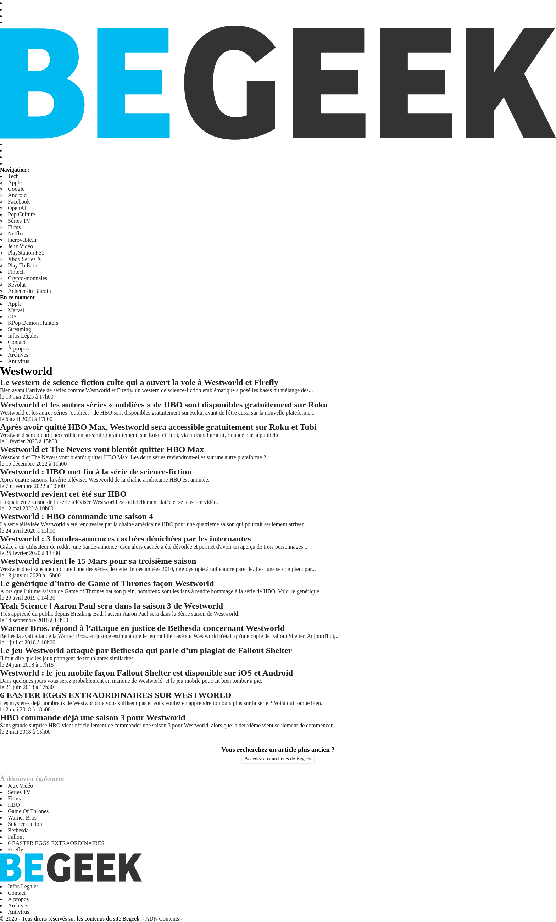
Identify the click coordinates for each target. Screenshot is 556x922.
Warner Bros (22, 818)
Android (17, 195)
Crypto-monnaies (27, 278)
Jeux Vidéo (20, 246)
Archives (18, 355)
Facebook (19, 202)
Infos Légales (23, 336)
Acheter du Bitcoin (29, 291)
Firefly (15, 849)
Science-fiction (25, 824)
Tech (13, 176)
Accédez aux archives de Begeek (277, 758)
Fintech (16, 272)
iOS (12, 316)
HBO (14, 805)
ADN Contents (162, 919)
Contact (17, 342)
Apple (15, 182)
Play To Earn (22, 265)
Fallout (16, 837)
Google (16, 189)
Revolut (17, 285)
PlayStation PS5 (26, 253)
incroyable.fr (22, 240)
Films (14, 227)
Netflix (16, 233)
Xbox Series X (24, 259)
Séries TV (19, 221)
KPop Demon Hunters (33, 323)
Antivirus (18, 361)
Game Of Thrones (28, 811)
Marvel (16, 310)
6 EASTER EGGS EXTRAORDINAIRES (56, 843)
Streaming (19, 329)
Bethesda (18, 830)
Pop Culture (21, 214)
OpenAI (17, 208)
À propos (18, 348)
